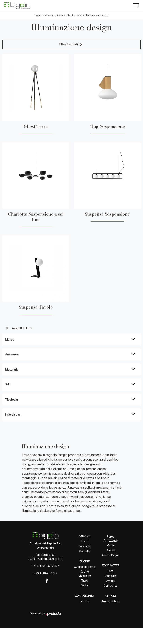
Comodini (111, 575)
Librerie (84, 601)
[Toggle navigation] (136, 5)
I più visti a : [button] (13, 414)
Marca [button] (9, 339)
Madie (110, 545)
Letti (110, 571)
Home (38, 15)
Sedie (84, 585)
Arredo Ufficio (111, 601)
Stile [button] (8, 384)
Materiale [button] (12, 369)
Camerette (110, 585)
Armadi (110, 580)
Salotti (110, 550)
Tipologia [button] (11, 399)
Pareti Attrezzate (111, 538)
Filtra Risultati (71, 45)
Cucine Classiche (84, 573)
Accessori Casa (54, 15)
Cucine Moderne (84, 566)
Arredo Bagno (110, 555)
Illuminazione (74, 15)
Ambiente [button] (12, 354)
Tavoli (84, 580)
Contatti (84, 551)
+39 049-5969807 (48, 566)
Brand (84, 541)
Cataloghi (84, 546)
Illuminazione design (97, 15)
